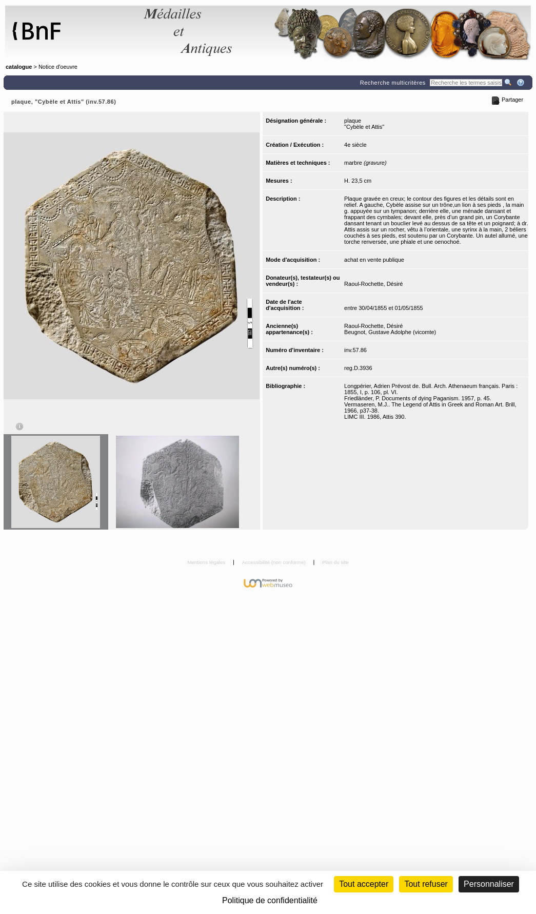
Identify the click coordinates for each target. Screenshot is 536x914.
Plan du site (335, 562)
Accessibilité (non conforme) (274, 562)
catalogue (19, 67)
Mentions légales (207, 562)
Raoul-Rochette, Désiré (373, 284)
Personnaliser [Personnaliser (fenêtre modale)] (489, 884)
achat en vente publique (374, 260)
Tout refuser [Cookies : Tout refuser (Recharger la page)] (425, 884)
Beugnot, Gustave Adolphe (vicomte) (390, 332)
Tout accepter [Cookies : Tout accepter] (363, 884)
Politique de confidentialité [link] (269, 900)
